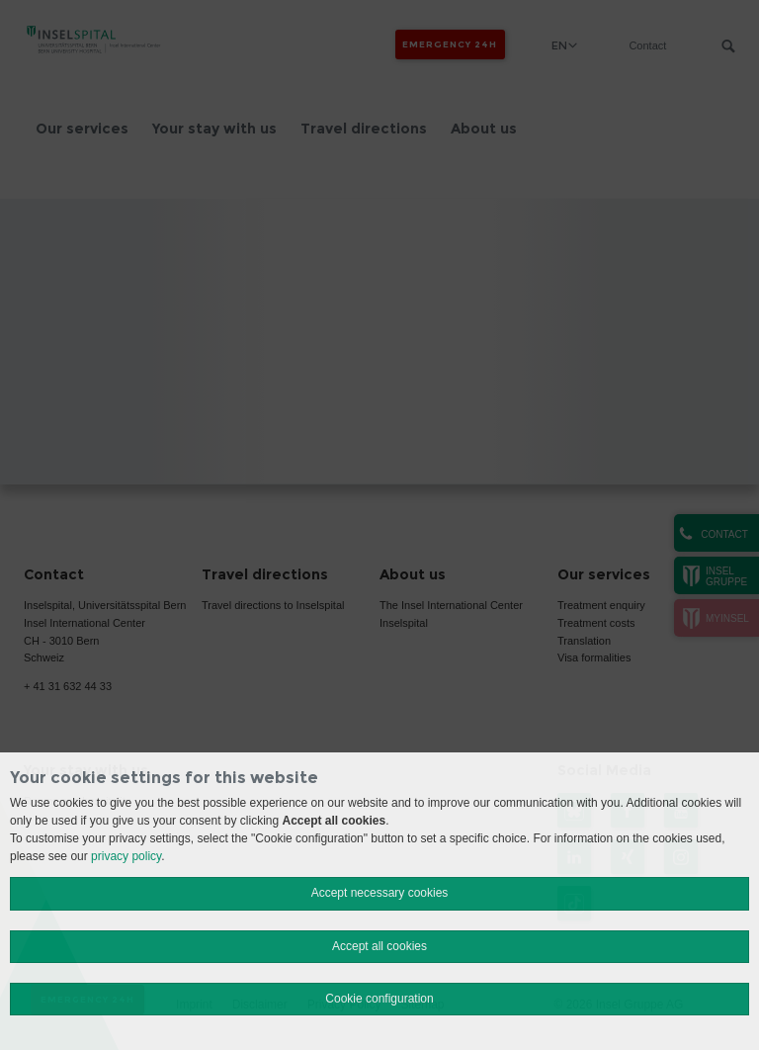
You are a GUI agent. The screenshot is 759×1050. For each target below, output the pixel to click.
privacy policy (126, 856)
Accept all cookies (379, 946)
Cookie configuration (379, 999)
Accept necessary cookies (380, 893)
